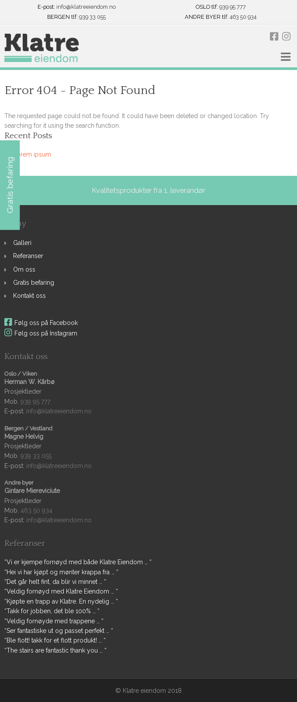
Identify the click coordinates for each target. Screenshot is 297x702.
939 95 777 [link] (232, 7)
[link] (41, 48)
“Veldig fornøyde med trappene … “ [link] (54, 621)
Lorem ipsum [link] (32, 154)
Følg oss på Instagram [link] (40, 333)
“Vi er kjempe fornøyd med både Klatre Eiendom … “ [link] (78, 562)
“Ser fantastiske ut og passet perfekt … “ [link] (58, 630)
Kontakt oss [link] (29, 295)
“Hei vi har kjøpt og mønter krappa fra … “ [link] (61, 572)
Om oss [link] (24, 269)
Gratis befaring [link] (33, 282)
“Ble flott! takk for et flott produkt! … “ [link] (55, 640)
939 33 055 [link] (92, 17)
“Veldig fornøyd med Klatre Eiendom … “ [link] (61, 591)
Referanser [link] (28, 255)
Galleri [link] (22, 242)
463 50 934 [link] (243, 17)
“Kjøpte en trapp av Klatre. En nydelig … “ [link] (61, 601)
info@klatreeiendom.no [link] (86, 7)
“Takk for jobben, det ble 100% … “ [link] (52, 611)
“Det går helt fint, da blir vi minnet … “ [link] (55, 581)
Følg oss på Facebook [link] (41, 322)
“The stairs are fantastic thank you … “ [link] (55, 650)
